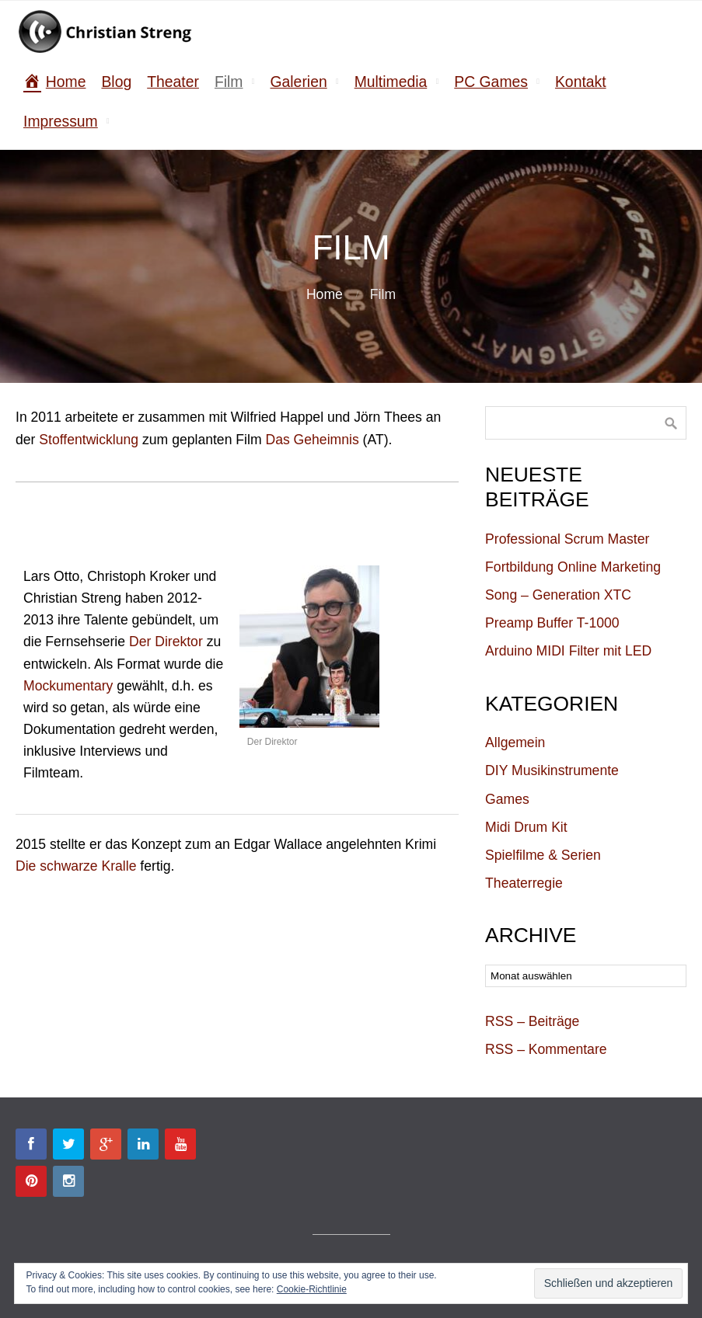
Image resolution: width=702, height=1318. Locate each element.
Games (507, 799)
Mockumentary (68, 686)
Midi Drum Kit (526, 827)
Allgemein (515, 742)
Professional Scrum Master (567, 539)
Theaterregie (524, 883)
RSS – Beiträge (532, 1021)
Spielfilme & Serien (543, 855)
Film (229, 81)
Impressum (60, 121)
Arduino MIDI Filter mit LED (568, 651)
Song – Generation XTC (558, 595)
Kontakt (580, 81)
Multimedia (391, 81)
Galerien (298, 81)
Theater (173, 81)
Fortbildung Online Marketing (573, 567)
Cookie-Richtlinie (312, 1289)
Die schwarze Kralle (76, 866)
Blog (116, 81)
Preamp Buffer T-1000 (552, 623)
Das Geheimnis (311, 439)
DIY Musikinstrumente (552, 770)
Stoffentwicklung (88, 439)
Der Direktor (166, 641)
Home (324, 294)
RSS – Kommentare (545, 1049)
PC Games (491, 81)
